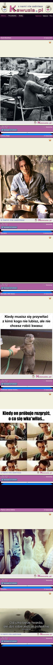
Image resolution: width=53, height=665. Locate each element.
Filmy (51, 16)
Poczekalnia (12, 15)
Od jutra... (4, 589)
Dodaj (21, 15)
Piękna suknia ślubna (8, 510)
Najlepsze (45, 16)
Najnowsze (38, 16)
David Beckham (6, 38)
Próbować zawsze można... (9, 389)
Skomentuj (47, 127)
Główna (3, 15)
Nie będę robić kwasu (8, 293)
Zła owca (4, 233)
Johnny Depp (5, 135)
